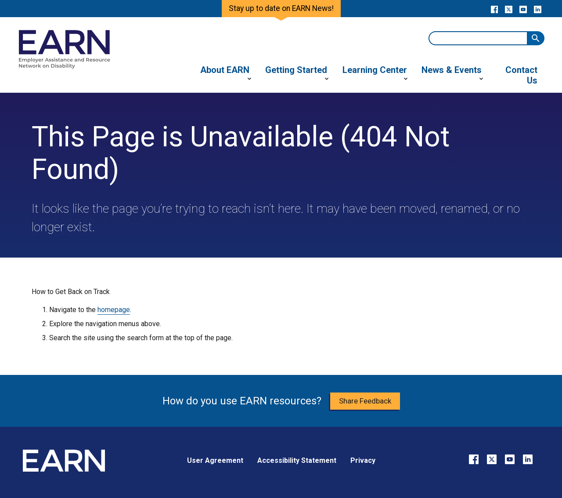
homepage (113, 309)
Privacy (362, 460)
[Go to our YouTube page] (523, 9)
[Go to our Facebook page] (494, 9)
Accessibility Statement (296, 460)
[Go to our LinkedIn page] (537, 9)
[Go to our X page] (508, 9)
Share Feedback (365, 400)
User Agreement (215, 460)
